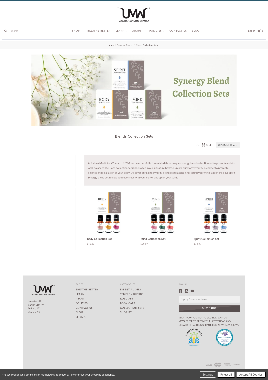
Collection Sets (132, 308)
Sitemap (81, 317)
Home (111, 45)
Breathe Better (99, 31)
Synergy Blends (124, 45)
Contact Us (178, 31)
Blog (195, 31)
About (137, 31)
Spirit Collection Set (206, 239)
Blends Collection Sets (147, 45)
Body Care (127, 303)
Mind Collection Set (152, 239)
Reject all (226, 374)
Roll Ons (127, 298)
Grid (206, 144)
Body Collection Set (99, 239)
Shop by (126, 312)
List (195, 144)
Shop (76, 31)
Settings (208, 374)
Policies (155, 31)
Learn (120, 31)
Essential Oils (130, 289)
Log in (251, 31)
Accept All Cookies (251, 374)
